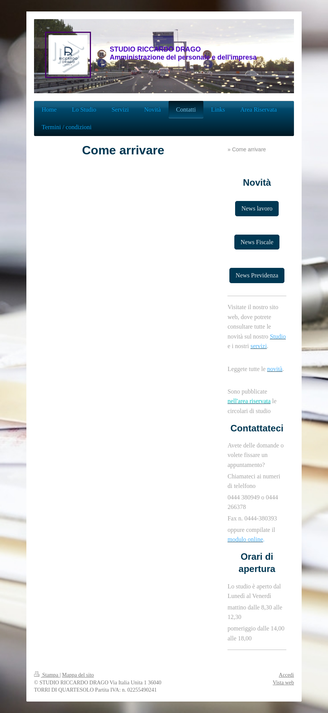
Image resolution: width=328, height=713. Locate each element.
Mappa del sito (78, 675)
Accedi (286, 675)
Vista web (283, 682)
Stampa (47, 675)
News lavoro (256, 208)
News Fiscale (256, 242)
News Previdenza (256, 275)
